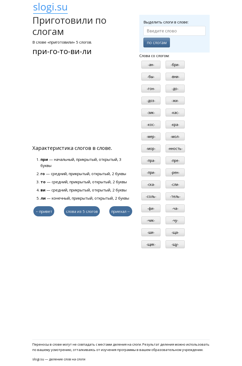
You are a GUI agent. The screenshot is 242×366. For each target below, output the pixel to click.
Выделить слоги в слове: (166, 21)
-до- (175, 88)
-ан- (151, 64)
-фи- (151, 208)
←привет (43, 211)
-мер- (151, 136)
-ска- (151, 184)
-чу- (175, 220)
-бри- (175, 64)
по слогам (157, 42)
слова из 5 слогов (82, 211)
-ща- (175, 232)
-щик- (151, 244)
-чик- (151, 220)
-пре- (175, 160)
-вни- (175, 76)
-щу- (175, 244)
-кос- (151, 124)
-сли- (175, 184)
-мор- (151, 148)
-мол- (175, 136)
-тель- (175, 196)
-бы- (151, 76)
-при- (151, 172)
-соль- (151, 196)
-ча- (175, 208)
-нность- (175, 148)
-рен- (175, 172)
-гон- (151, 88)
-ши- (151, 232)
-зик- (151, 112)
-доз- (151, 100)
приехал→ (120, 211)
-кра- (175, 124)
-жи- (175, 100)
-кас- (175, 112)
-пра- (151, 160)
